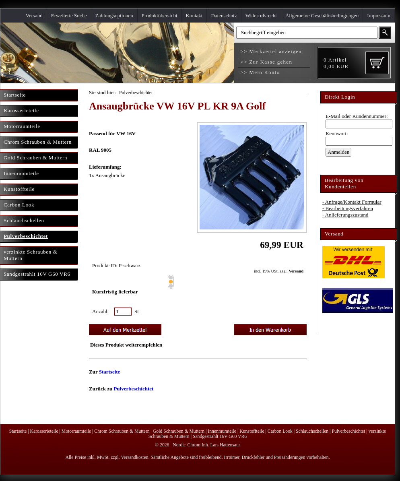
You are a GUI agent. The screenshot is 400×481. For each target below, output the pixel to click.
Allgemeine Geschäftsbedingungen (322, 15)
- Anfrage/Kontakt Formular (351, 202)
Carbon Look (280, 431)
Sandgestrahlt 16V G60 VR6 (220, 436)
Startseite (109, 372)
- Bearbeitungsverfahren (347, 208)
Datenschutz (224, 15)
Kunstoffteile (251, 431)
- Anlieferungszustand (345, 215)
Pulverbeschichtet (136, 92)
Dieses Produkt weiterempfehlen (126, 345)
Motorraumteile (76, 431)
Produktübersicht (159, 15)
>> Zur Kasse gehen (265, 62)
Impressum (378, 15)
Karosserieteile (44, 431)
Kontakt (194, 15)
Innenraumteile (222, 431)
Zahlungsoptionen (114, 15)
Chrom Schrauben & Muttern (121, 431)
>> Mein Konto (259, 72)
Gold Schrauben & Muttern (178, 431)
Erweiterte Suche (69, 15)
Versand (34, 15)
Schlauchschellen (312, 431)
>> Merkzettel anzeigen (270, 51)
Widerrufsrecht (261, 15)
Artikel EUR (336, 63)
